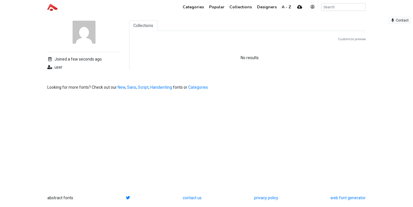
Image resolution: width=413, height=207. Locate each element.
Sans (131, 87)
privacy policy (266, 198)
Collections (143, 25)
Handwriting (161, 87)
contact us (192, 198)
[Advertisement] (206, 142)
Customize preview (352, 39)
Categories (198, 87)
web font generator (348, 198)
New (121, 87)
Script (143, 87)
